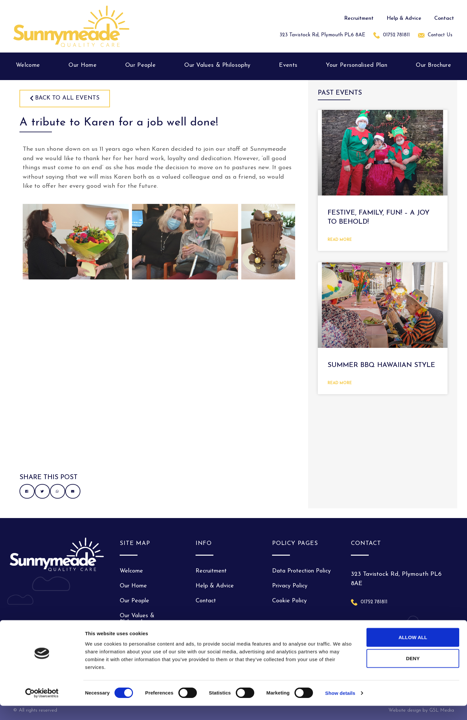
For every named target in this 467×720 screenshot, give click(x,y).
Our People (140, 65)
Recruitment (359, 18)
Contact (444, 18)
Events (288, 65)
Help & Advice (404, 18)
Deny (413, 672)
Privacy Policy (289, 586)
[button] (27, 491)
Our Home (82, 65)
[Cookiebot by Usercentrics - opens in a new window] (42, 707)
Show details (340, 707)
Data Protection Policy (301, 571)
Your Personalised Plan (356, 65)
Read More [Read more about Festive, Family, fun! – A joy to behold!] (340, 240)
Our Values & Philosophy (217, 65)
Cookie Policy (289, 601)
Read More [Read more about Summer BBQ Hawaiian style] (340, 383)
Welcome (28, 65)
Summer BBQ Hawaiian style (381, 365)
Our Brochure (433, 65)
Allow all (413, 651)
